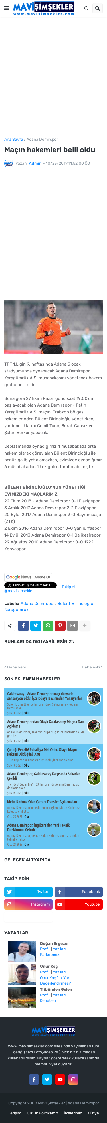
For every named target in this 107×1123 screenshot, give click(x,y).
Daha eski (91, 667)
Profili (45, 949)
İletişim (14, 1113)
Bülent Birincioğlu (75, 604)
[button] (6, 8)
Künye (93, 1113)
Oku (26, 713)
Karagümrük (16, 610)
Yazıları (59, 949)
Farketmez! (50, 954)
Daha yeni (16, 667)
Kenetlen (48, 1000)
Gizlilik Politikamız (42, 1113)
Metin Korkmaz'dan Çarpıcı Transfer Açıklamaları (42, 802)
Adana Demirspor (42, 140)
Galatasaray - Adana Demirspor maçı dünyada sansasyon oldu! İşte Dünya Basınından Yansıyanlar (44, 696)
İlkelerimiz (73, 1113)
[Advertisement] (53, 77)
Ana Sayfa (13, 140)
